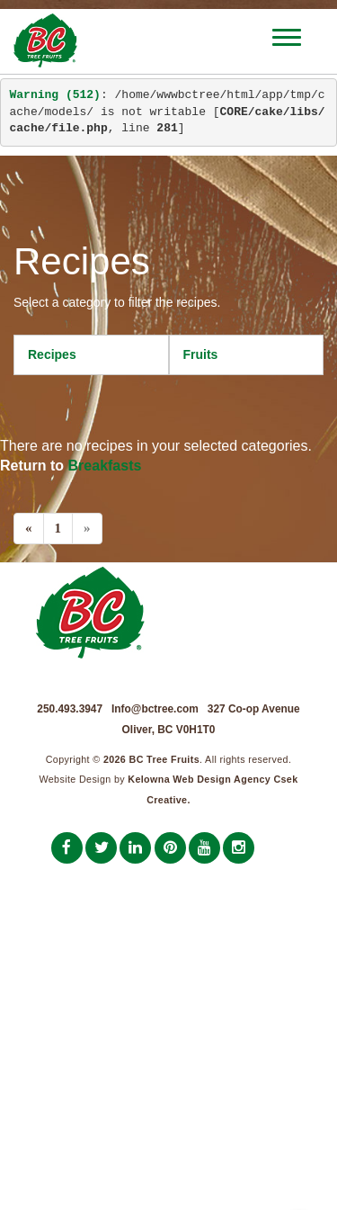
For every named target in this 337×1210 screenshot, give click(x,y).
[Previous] (28, 528)
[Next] (87, 528)
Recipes (52, 354)
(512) (55, 95)
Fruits (200, 354)
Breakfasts (105, 465)
